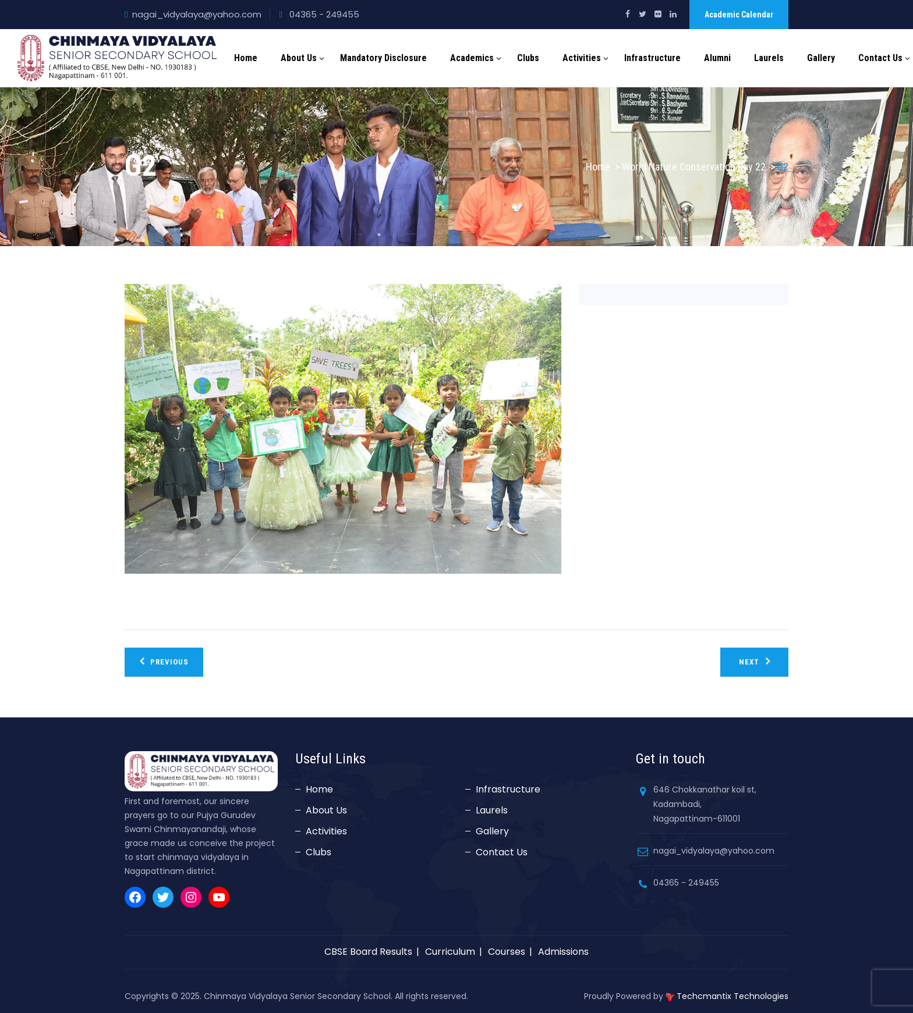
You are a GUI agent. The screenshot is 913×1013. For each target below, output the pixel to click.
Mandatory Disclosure (383, 57)
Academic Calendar (739, 14)
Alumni (717, 57)
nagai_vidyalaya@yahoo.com (196, 14)
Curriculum (450, 951)
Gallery (821, 57)
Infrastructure (652, 57)
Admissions (563, 951)
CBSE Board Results (368, 951)
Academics (472, 57)
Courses (506, 951)
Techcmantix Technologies (732, 996)
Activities (581, 57)
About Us (299, 57)
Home (245, 57)
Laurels (769, 57)
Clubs (528, 57)
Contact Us (880, 57)
